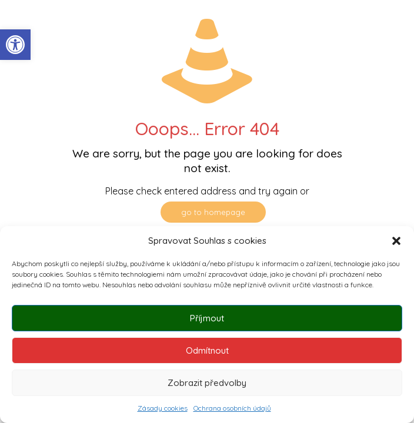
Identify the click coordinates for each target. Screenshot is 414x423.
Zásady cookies (163, 408)
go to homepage (213, 212)
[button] (15, 44)
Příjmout (207, 318)
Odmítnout (207, 350)
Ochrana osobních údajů (232, 408)
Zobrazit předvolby (207, 382)
